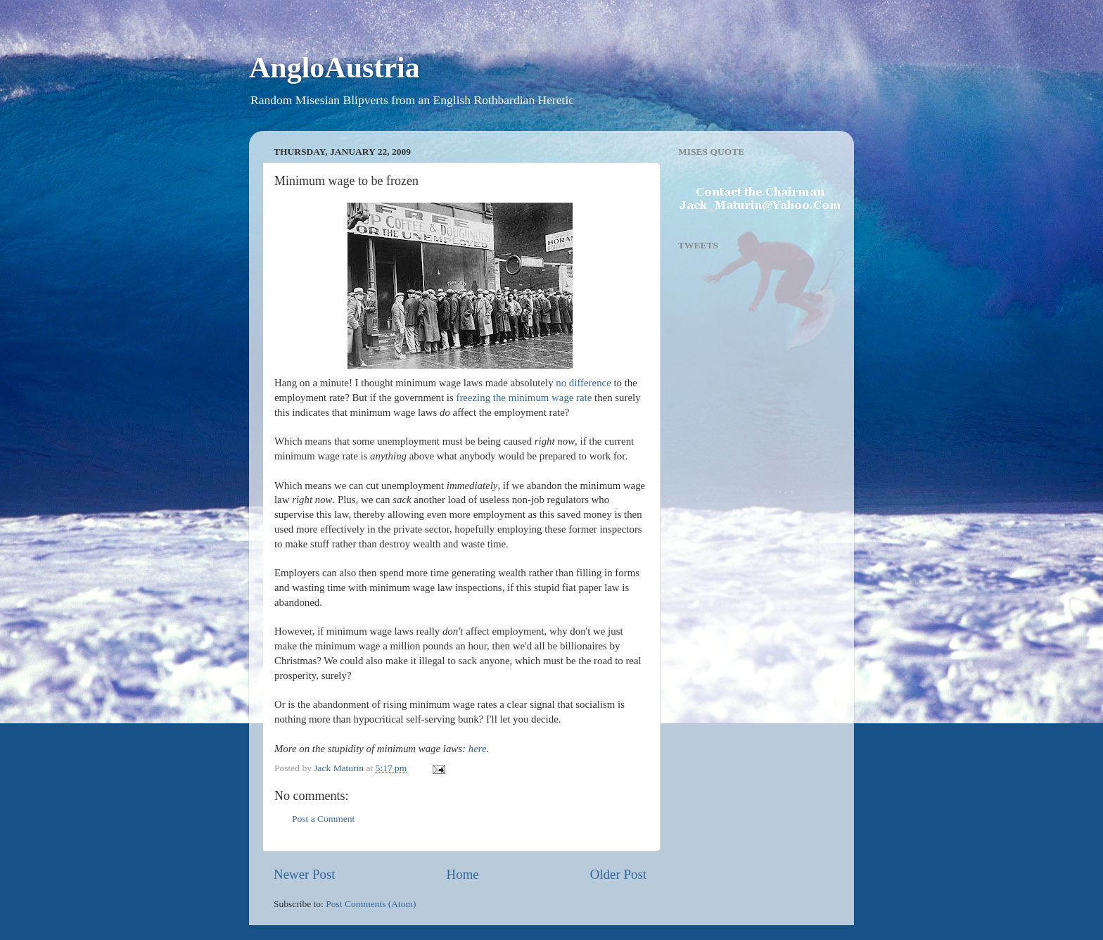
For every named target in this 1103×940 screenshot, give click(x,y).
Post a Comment (323, 818)
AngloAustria (334, 67)
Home (463, 874)
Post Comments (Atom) (371, 903)
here (477, 748)
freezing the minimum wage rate (524, 397)
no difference (583, 382)
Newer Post (305, 874)
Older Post (618, 874)
